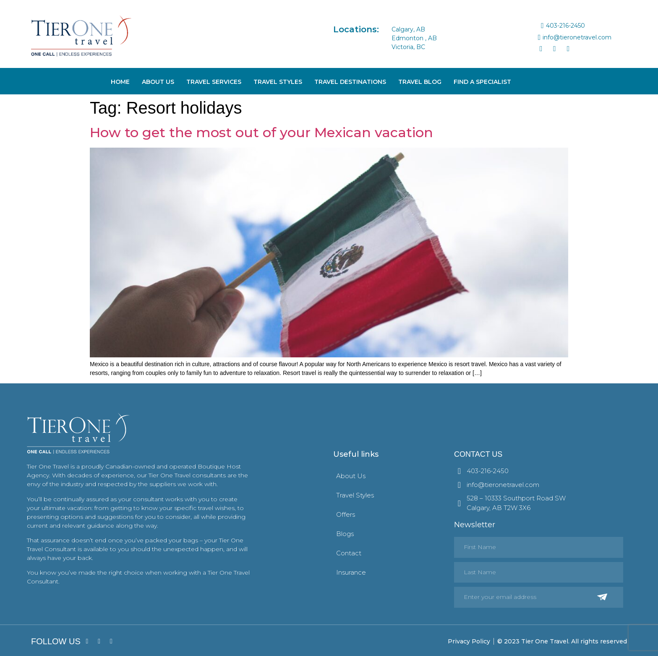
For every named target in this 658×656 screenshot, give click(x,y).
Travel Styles (277, 82)
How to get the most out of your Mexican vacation (261, 132)
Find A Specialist (482, 82)
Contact (348, 553)
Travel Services (213, 82)
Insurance (351, 572)
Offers (345, 514)
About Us (158, 82)
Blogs (345, 534)
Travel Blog (419, 82)
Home (120, 82)
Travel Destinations (350, 82)
